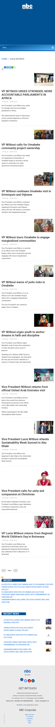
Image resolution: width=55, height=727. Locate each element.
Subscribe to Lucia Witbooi (2, 577)
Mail (29, 723)
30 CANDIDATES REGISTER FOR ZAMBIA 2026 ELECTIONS (23, 592)
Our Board (29, 718)
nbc (27, 671)
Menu (5, 48)
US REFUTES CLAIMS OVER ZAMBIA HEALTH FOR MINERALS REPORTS (27, 584)
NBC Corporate (29, 714)
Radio (29, 720)
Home (4, 59)
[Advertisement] (27, 29)
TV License (29, 716)
